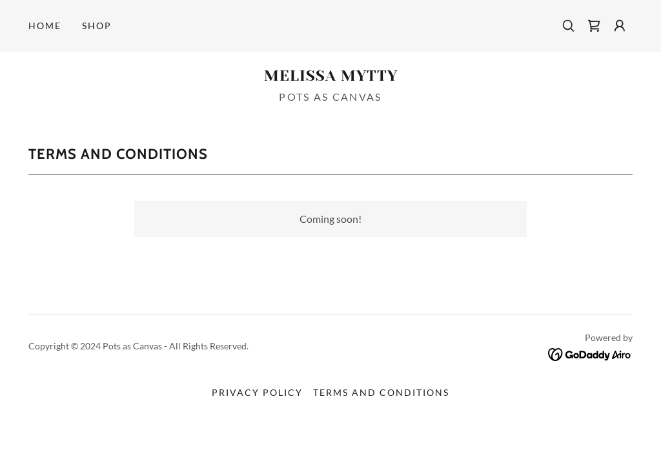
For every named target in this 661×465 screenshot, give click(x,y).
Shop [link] (97, 25)
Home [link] (44, 25)
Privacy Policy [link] (257, 392)
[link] (594, 26)
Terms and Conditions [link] (381, 392)
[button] (620, 26)
